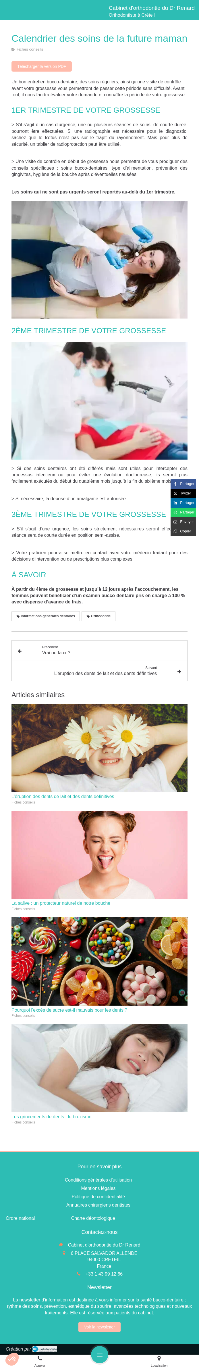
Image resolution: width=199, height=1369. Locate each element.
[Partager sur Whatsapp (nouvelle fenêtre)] (183, 512)
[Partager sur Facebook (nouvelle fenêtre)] (183, 484)
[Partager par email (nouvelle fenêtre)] (183, 522)
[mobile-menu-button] (100, 1355)
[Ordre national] (20, 1218)
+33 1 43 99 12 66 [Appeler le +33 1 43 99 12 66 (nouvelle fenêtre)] (104, 1274)
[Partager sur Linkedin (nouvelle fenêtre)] (183, 503)
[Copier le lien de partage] (183, 531)
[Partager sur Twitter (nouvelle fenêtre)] (183, 493)
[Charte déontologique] (93, 1218)
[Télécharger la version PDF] (41, 66)
